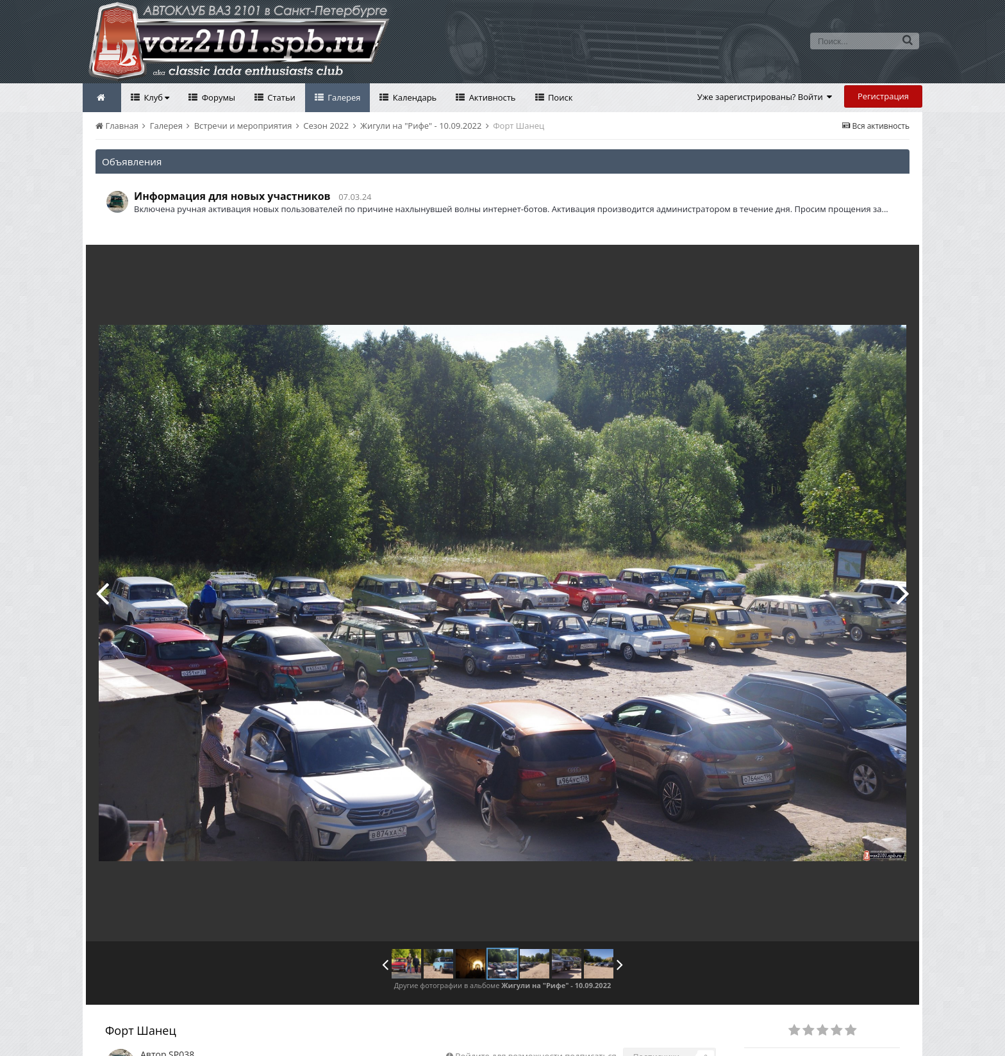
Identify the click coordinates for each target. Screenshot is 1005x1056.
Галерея (343, 97)
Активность (491, 97)
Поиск (559, 97)
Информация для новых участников (232, 196)
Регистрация (883, 96)
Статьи (280, 97)
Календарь (413, 97)
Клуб (155, 97)
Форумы (217, 97)
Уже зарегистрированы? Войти (765, 97)
